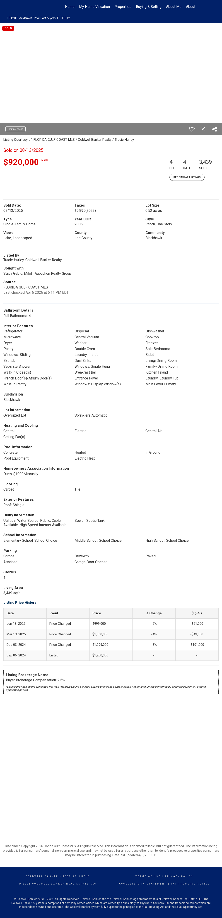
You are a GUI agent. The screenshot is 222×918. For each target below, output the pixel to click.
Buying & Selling (149, 7)
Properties (122, 7)
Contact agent (15, 129)
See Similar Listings (187, 177)
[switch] (192, 129)
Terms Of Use (148, 876)
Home (70, 7)
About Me (173, 7)
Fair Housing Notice (190, 884)
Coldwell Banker (42, 876)
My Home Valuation (94, 7)
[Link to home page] (28, 7)
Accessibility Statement (143, 884)
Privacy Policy (179, 876)
